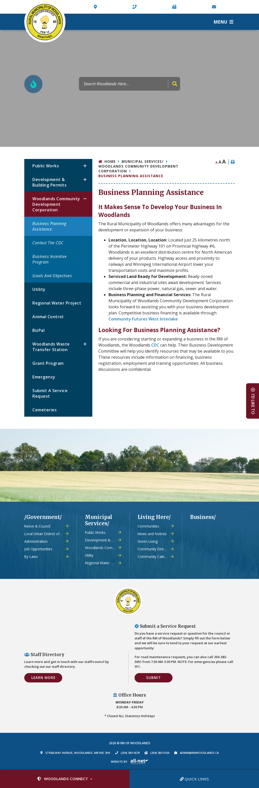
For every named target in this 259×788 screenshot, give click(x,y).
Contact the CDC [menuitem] (47, 243)
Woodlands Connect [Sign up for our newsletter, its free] (62, 778)
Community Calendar (155, 556)
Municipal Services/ (143, 161)
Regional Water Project (103, 562)
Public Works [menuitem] (45, 166)
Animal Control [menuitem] (47, 316)
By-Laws (31, 556)
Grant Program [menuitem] (48, 363)
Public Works (95, 532)
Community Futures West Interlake (143, 319)
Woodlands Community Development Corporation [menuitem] (56, 204)
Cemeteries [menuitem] (44, 410)
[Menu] (223, 21)
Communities (148, 526)
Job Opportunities (38, 549)
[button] (85, 166)
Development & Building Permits (103, 540)
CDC (155, 345)
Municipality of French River (45, 22)
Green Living (148, 541)
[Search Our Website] (129, 84)
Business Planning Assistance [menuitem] (49, 226)
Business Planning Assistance (130, 175)
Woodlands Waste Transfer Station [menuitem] (51, 346)
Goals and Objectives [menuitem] (52, 275)
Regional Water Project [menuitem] (56, 303)
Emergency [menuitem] (43, 377)
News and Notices (152, 533)
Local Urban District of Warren (46, 533)
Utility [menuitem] (39, 289)
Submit (153, 677)
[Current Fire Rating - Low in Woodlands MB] (33, 84)
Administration (36, 541)
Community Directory (155, 549)
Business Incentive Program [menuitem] (49, 259)
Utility (89, 555)
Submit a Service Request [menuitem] (50, 393)
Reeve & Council (37, 526)
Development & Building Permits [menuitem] (49, 182)
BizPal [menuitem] (38, 330)
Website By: (119, 761)
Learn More (43, 677)
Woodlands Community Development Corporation (138, 168)
